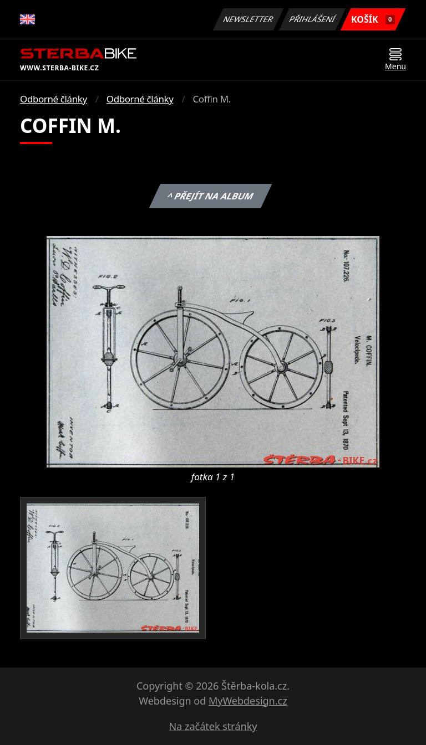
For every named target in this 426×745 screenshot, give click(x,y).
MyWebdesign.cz (248, 700)
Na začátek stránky (213, 726)
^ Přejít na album (210, 196)
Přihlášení (312, 19)
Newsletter (248, 19)
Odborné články (53, 99)
